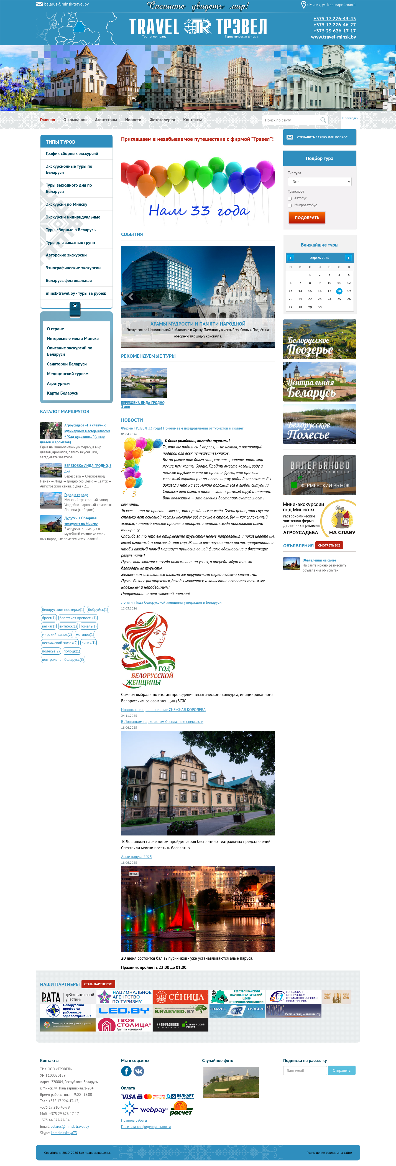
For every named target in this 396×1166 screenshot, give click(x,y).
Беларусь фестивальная (69, 280)
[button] (129, 297)
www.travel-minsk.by (333, 37)
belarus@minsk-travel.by (66, 4)
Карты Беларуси (62, 393)
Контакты (192, 119)
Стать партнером (98, 984)
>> (349, 258)
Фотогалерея (162, 119)
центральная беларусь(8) (63, 659)
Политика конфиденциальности (146, 1126)
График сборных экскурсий (72, 153)
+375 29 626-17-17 (335, 30)
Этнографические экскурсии (73, 267)
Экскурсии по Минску (67, 204)
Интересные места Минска (73, 338)
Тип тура (294, 173)
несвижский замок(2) (60, 642)
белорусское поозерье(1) (63, 609)
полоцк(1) (72, 651)
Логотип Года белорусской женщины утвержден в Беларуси (171, 602)
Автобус (297, 198)
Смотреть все (329, 545)
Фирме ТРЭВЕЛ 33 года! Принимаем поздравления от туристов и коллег (182, 428)
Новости (133, 119)
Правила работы (134, 1120)
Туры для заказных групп (70, 242)
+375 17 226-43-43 (334, 18)
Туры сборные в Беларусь (71, 229)
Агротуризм (58, 383)
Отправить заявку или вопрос (322, 137)
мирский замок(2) (57, 634)
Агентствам (106, 119)
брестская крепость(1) (78, 617)
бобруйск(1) (98, 609)
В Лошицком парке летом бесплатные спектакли (162, 721)
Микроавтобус (302, 205)
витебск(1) (68, 626)
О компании (75, 119)
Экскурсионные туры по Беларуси (69, 169)
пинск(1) (88, 642)
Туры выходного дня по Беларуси (69, 188)
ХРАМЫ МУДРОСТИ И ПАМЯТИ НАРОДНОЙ (198, 324)
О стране (55, 328)
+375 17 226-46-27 (334, 24)
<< (290, 258)
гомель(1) (88, 626)
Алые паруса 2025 (136, 856)
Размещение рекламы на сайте (329, 1152)
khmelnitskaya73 (64, 1133)
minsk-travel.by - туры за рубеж (76, 293)
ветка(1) (49, 626)
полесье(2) (51, 651)
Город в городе (76, 494)
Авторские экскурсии (66, 255)
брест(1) (49, 617)
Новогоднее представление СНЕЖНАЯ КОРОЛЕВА (163, 709)
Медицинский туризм (68, 373)
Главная (47, 119)
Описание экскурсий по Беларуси (70, 351)
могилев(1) (85, 634)
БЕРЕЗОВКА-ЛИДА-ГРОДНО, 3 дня (143, 404)
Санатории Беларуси (67, 364)
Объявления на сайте (319, 560)
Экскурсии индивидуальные (73, 217)
